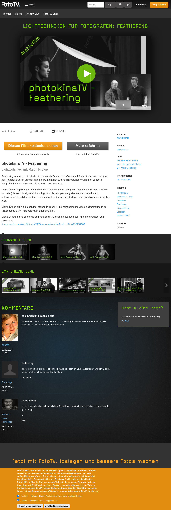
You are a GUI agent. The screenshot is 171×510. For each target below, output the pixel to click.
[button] (86, 73)
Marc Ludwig (123, 138)
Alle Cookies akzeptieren (56, 506)
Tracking (24, 496)
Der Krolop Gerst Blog (126, 168)
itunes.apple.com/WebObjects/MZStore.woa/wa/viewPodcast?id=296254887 (43, 224)
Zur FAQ (125, 321)
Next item (166, 285)
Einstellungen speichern (30, 506)
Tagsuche (128, 5)
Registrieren (159, 4)
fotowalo (6, 414)
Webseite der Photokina (127, 160)
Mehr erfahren (88, 146)
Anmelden (140, 4)
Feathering (121, 204)
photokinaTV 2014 (125, 197)
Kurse (18, 13)
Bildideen (121, 212)
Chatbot (24, 501)
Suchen (110, 5)
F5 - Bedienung (123, 180)
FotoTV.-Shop (51, 13)
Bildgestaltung (123, 208)
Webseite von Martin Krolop (129, 164)
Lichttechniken (123, 215)
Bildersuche (120, 5)
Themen (7, 13)
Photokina (121, 200)
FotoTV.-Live (33, 13)
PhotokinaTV (122, 193)
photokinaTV (122, 150)
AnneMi (5, 345)
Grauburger (7, 382)
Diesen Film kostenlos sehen (33, 146)
